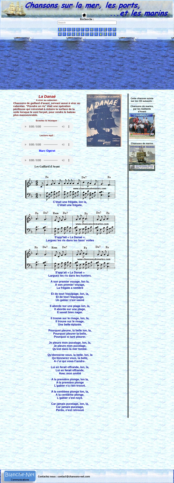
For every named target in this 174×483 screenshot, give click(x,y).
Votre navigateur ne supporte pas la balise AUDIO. (47, 126)
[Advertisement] (87, 63)
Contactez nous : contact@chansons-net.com (64, 476)
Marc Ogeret (47, 150)
